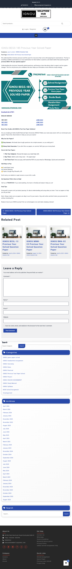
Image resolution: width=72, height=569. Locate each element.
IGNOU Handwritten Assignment (13, 360)
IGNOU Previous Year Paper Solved (14, 373)
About (5, 559)
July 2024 (6, 464)
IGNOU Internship (8, 364)
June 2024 (6, 467)
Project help (41, 563)
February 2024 (7, 480)
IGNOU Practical (8, 370)
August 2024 (7, 461)
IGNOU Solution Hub (22, 52)
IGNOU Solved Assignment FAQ (47, 545)
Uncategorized (7, 393)
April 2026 (6, 406)
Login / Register (29, 29)
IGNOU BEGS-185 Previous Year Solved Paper (19, 54)
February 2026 (7, 412)
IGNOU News (7, 367)
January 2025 (7, 448)
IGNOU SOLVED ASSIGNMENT (12, 380)
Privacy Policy (42, 543)
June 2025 (6, 432)
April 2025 (6, 438)
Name (5, 300)
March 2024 (6, 477)
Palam (34, 2)
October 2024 (7, 454)
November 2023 (8, 490)
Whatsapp (40, 537)
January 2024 (7, 483)
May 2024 (6, 470)
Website (5, 317)
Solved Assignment (43, 557)
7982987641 (24, 5)
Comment (6, 276)
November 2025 (8, 422)
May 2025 (6, 435)
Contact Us (40, 535)
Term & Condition (43, 539)
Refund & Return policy (45, 541)
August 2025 (7, 425)
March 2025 (6, 441)
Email (5, 308)
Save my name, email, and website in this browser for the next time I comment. (28, 326)
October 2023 (7, 493)
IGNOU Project (7, 377)
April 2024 (6, 474)
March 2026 (6, 409)
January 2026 (7, 416)
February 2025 (7, 445)
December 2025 (8, 419)
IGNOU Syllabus (8, 386)
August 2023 (7, 499)
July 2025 (6, 429)
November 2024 (8, 451)
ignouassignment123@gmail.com (43, 5)
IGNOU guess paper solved (11, 357)
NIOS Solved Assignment (11, 389)
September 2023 (8, 496)
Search (62, 23)
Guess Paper (41, 559)
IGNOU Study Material (10, 383)
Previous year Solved (44, 561)
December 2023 (8, 487)
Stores (5, 561)
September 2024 (8, 458)
